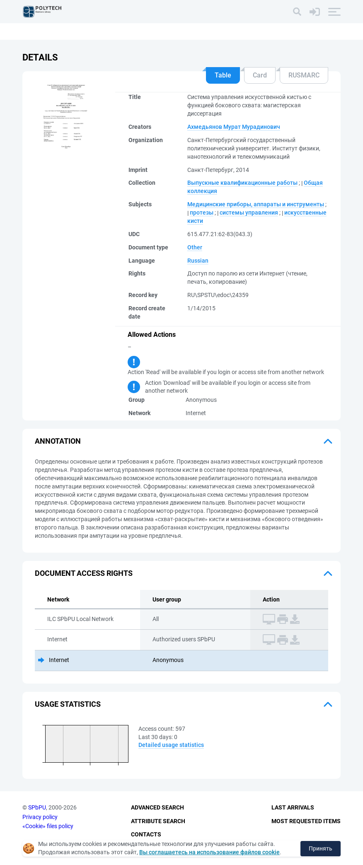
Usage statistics (68, 704)
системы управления (249, 212)
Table (223, 75)
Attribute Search (158, 821)
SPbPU (37, 807)
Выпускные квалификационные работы (242, 182)
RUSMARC (303, 75)
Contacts (146, 834)
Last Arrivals (292, 807)
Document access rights (84, 573)
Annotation (58, 441)
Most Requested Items (306, 821)
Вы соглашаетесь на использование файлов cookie (209, 852)
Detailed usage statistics (171, 745)
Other (194, 247)
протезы (201, 212)
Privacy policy (40, 817)
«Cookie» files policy (47, 826)
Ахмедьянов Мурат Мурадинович (233, 126)
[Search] (297, 11)
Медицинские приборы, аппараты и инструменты (255, 204)
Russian (197, 260)
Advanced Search (157, 807)
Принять (320, 848)
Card (260, 75)
